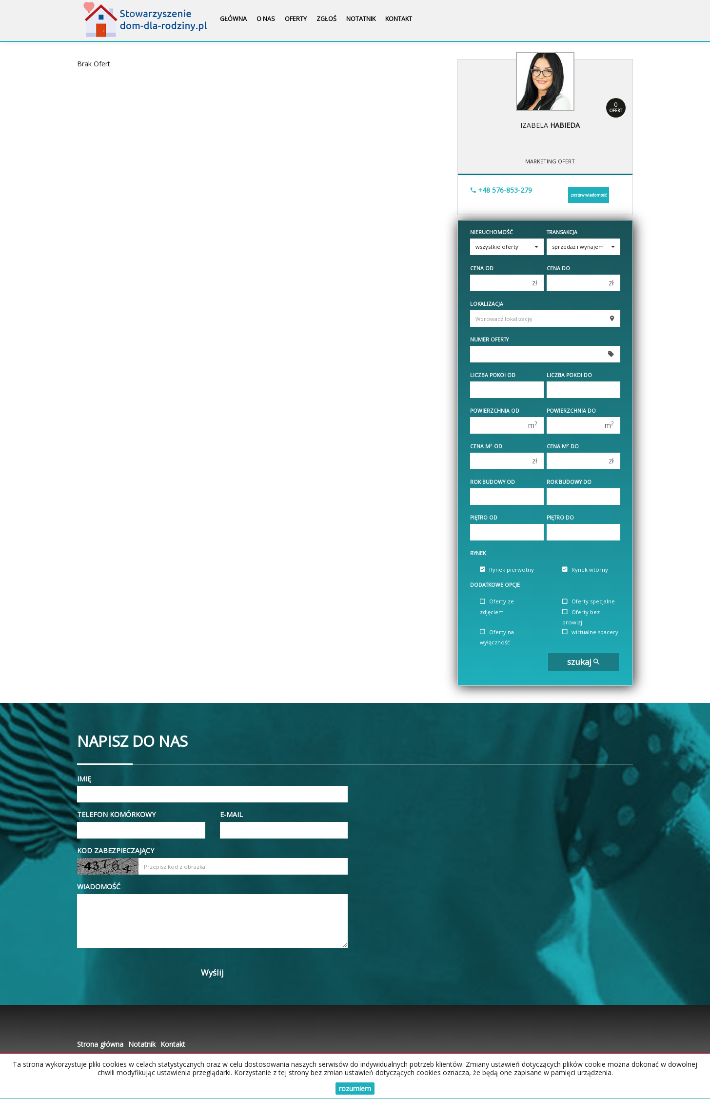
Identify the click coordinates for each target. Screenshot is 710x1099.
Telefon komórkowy (116, 814)
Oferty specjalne (588, 601)
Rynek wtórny (585, 569)
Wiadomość (98, 886)
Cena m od (486, 446)
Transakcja (562, 232)
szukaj (583, 661)
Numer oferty (489, 339)
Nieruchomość (491, 232)
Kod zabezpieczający (115, 850)
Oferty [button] (296, 19)
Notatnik (360, 19)
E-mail (231, 814)
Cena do (558, 268)
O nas (265, 19)
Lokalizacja (486, 303)
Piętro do (560, 517)
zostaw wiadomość (589, 195)
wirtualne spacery (590, 632)
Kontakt (398, 19)
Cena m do (563, 446)
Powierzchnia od (494, 410)
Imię (84, 778)
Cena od (481, 268)
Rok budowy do (569, 482)
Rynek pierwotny (507, 569)
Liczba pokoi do (569, 375)
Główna (233, 19)
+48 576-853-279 (501, 190)
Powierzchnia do (571, 410)
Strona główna (100, 1044)
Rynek (478, 553)
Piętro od (483, 517)
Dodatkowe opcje (495, 584)
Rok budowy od (492, 482)
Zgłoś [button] (326, 19)
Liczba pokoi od (492, 375)
